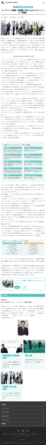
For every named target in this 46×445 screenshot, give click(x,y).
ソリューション (5, 408)
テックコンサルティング (14, 434)
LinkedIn (23, 430)
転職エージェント (25, 434)
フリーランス (17, 436)
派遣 (5, 434)
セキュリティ (32, 442)
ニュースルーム (5, 420)
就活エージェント (36, 434)
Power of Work (5, 416)
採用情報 (3, 423)
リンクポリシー (39, 442)
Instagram (27, 430)
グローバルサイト (26, 436)
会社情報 (3, 404)
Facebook (18, 430)
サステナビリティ (5, 412)
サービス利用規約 (25, 442)
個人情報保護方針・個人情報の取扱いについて (11, 442)
